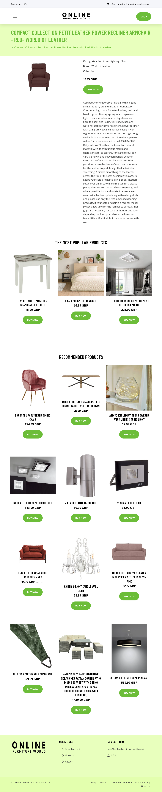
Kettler (69, 761)
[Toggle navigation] (15, 16)
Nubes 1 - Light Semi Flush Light (32, 503)
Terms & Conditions (121, 782)
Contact (103, 782)
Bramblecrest (72, 749)
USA (113, 4)
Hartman (70, 755)
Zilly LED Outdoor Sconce (81, 503)
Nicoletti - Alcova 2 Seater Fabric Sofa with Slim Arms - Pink (129, 577)
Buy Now (93, 89)
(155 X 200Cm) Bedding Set (80, 301)
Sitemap (145, 786)
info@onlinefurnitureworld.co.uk (133, 4)
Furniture (103, 61)
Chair (124, 61)
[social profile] (25, 4)
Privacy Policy (142, 782)
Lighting (114, 61)
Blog (93, 782)
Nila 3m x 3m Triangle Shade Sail (32, 674)
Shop (144, 16)
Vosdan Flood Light (129, 503)
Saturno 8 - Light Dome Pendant (129, 678)
